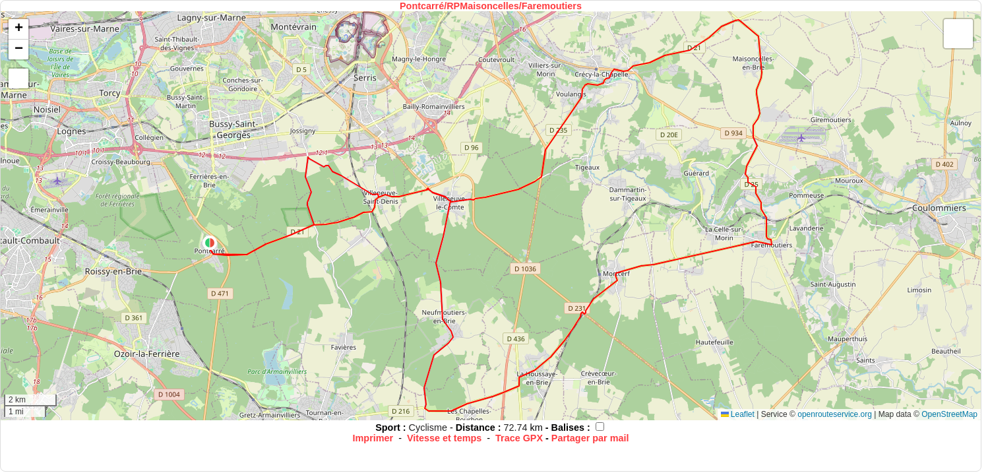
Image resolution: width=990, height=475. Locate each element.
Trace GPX (519, 438)
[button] (210, 243)
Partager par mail (590, 438)
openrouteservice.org (834, 414)
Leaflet (738, 414)
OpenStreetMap (949, 414)
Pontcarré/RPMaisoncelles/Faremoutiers (491, 6)
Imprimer (373, 438)
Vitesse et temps (444, 438)
